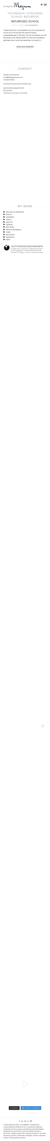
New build (10, 227)
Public (8, 232)
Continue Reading (25, 46)
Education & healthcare (15, 212)
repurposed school (25, 21)
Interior (9, 219)
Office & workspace (13, 230)
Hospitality (10, 217)
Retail (8, 240)
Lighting (9, 224)
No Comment (31, 25)
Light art (9, 222)
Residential (10, 237)
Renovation (10, 235)
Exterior (9, 214)
